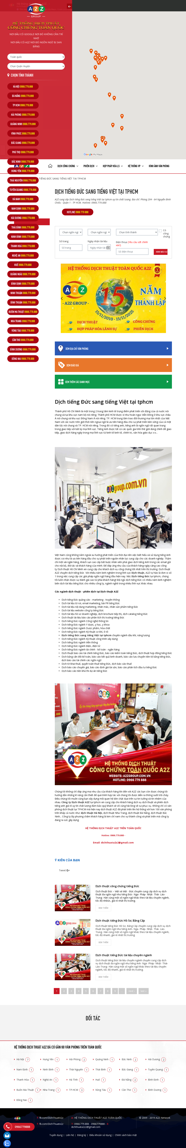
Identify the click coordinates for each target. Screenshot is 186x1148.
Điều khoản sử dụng (100, 1135)
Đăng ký (81, 1135)
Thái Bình (103, 1069)
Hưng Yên (51, 1059)
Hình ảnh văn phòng (159, 166)
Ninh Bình (51, 1069)
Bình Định (156, 1079)
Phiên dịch (90, 166)
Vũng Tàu (103, 1089)
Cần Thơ (129, 1089)
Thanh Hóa (25, 1079)
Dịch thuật (138, 572)
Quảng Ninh (104, 1059)
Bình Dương (157, 1089)
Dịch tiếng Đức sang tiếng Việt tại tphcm (86, 635)
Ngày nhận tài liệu (97, 241)
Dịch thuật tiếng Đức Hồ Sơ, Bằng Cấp (120, 920)
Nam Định (25, 1069)
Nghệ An (50, 1079)
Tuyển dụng (55, 1135)
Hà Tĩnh (76, 1079)
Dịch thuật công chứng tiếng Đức (117, 886)
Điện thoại (132, 244)
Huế (100, 1079)
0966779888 (98, 1123)
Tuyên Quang (158, 1069)
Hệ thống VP (136, 166)
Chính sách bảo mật (126, 1135)
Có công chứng (166, 233)
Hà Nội (23, 1059)
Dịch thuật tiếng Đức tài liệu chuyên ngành (124, 955)
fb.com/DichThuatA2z (51, 1117)
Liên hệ (70, 1135)
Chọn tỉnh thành (22, 74)
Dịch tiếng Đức (141, 576)
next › (132, 991)
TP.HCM (76, 1089)
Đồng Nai (24, 1100)
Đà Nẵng (129, 1079)
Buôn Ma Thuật (28, 1089)
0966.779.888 (81, 1123)
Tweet (62, 870)
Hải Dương (157, 1059)
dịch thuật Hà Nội (91, 812)
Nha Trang (51, 1089)
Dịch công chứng (68, 166)
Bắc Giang (130, 1069)
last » (143, 991)
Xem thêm (103, 908)
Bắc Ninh (130, 1059)
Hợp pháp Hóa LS (113, 166)
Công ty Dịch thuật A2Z (75, 802)
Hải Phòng (77, 1059)
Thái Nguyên (79, 1069)
